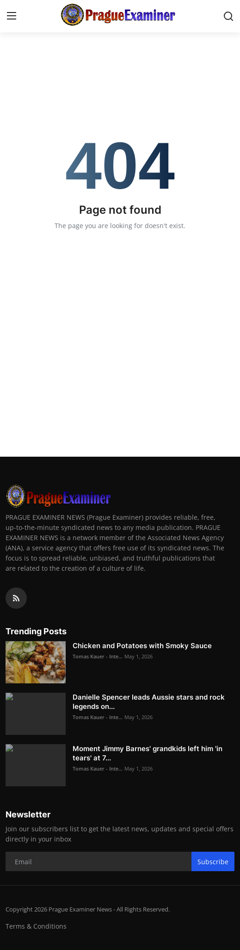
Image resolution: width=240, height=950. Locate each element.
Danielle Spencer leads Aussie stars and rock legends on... (149, 702)
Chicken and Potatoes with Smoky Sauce (142, 645)
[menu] (11, 16)
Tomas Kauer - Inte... (98, 656)
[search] (228, 16)
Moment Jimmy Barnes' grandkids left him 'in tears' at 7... (147, 753)
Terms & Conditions (36, 926)
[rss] (16, 598)
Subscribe (212, 861)
